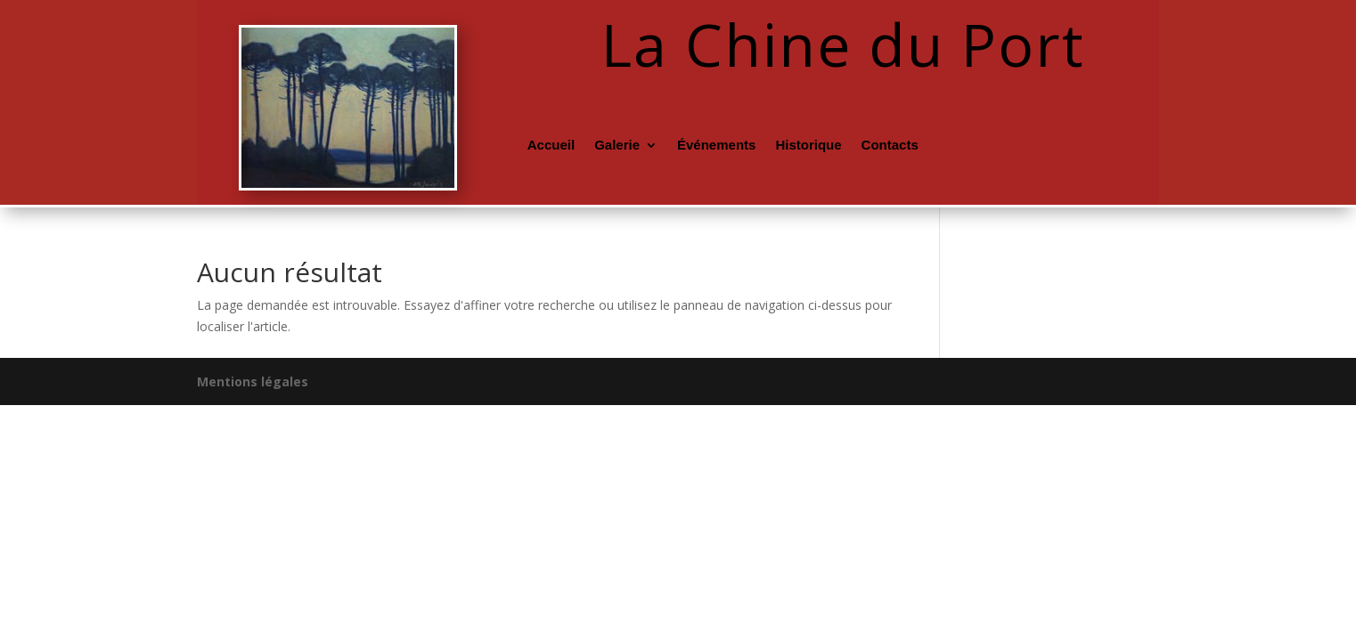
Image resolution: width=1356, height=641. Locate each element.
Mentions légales (252, 381)
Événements (716, 145)
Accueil (551, 145)
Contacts (890, 145)
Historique (808, 145)
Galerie (617, 145)
